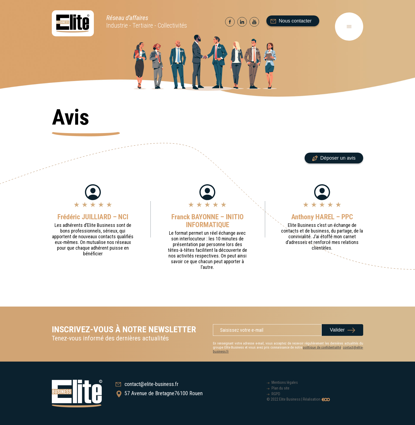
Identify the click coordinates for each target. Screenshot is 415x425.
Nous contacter (291, 21)
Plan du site (280, 388)
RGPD (276, 394)
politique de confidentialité (322, 347)
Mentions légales (285, 382)
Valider (337, 330)
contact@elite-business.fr (147, 384)
